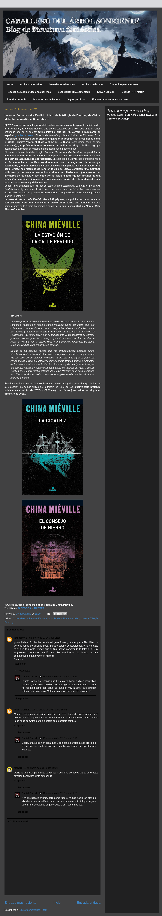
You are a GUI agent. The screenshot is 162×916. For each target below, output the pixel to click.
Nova (66, 618)
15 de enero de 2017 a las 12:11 (60, 738)
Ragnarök (19, 637)
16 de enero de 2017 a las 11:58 (60, 793)
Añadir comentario (18, 821)
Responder (20, 663)
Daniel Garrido (30, 676)
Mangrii (18, 768)
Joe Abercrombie (16, 99)
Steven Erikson (106, 92)
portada (85, 618)
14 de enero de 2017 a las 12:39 (60, 676)
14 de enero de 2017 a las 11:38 (43, 637)
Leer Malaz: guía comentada (74, 92)
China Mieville (20, 618)
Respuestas (24, 670)
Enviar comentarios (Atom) (34, 910)
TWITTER (39, 608)
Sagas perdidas (76, 99)
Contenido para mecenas (124, 84)
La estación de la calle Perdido (45, 618)
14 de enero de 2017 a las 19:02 (49, 709)
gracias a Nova (24, 135)
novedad (74, 618)
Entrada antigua (88, 902)
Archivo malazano (92, 84)
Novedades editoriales (62, 84)
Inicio (10, 84)
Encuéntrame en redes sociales (110, 99)
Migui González (22, 709)
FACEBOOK (25, 608)
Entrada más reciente (20, 902)
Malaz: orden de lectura (46, 99)
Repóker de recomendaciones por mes (29, 92)
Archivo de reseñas (31, 84)
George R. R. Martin (133, 92)
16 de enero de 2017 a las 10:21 (40, 768)
